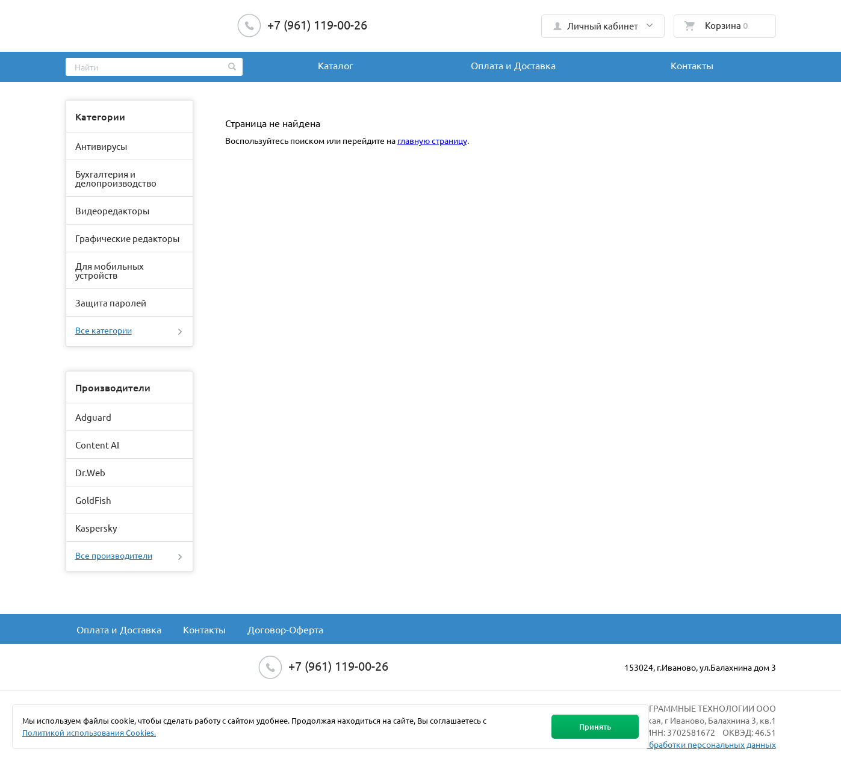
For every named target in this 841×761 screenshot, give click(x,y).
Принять (595, 726)
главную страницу (432, 140)
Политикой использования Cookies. (89, 732)
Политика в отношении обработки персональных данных (663, 744)
